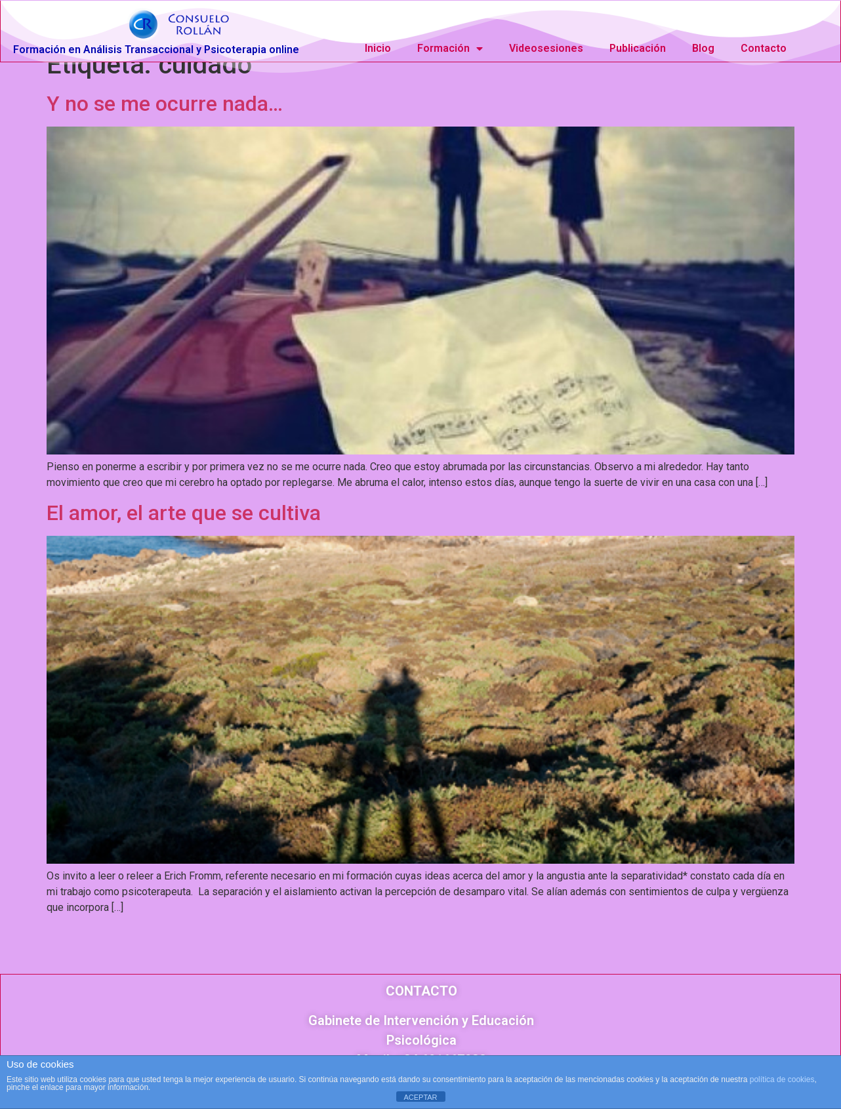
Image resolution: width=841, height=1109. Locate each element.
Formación (450, 48)
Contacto (764, 48)
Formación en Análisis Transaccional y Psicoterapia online (156, 49)
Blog (703, 48)
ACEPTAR (420, 1097)
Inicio (378, 48)
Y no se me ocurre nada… (165, 121)
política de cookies (782, 1079)
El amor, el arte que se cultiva (184, 530)
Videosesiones (546, 48)
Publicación (637, 48)
